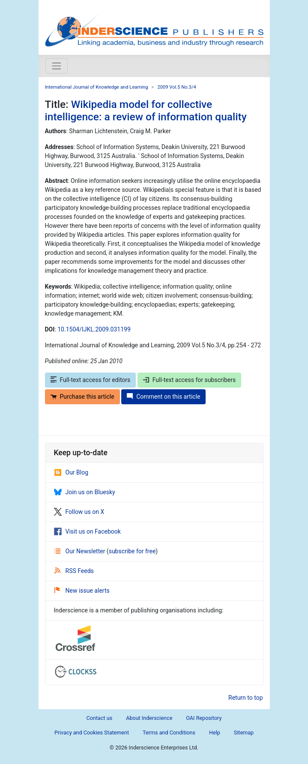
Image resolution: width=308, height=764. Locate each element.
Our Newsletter (80, 551)
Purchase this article (82, 396)
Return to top (245, 697)
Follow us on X (79, 511)
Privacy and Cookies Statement (91, 732)
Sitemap (244, 732)
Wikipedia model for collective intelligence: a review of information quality (146, 110)
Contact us (100, 718)
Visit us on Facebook (87, 531)
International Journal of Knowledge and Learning (96, 87)
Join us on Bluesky (84, 492)
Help (214, 732)
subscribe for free (132, 551)
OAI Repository (203, 718)
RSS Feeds (74, 570)
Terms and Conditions (169, 732)
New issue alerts (82, 590)
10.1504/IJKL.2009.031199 (94, 329)
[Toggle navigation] (56, 66)
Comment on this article (163, 396)
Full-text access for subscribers (189, 379)
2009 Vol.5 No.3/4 (176, 87)
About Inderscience (149, 718)
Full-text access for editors (91, 379)
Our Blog (71, 472)
